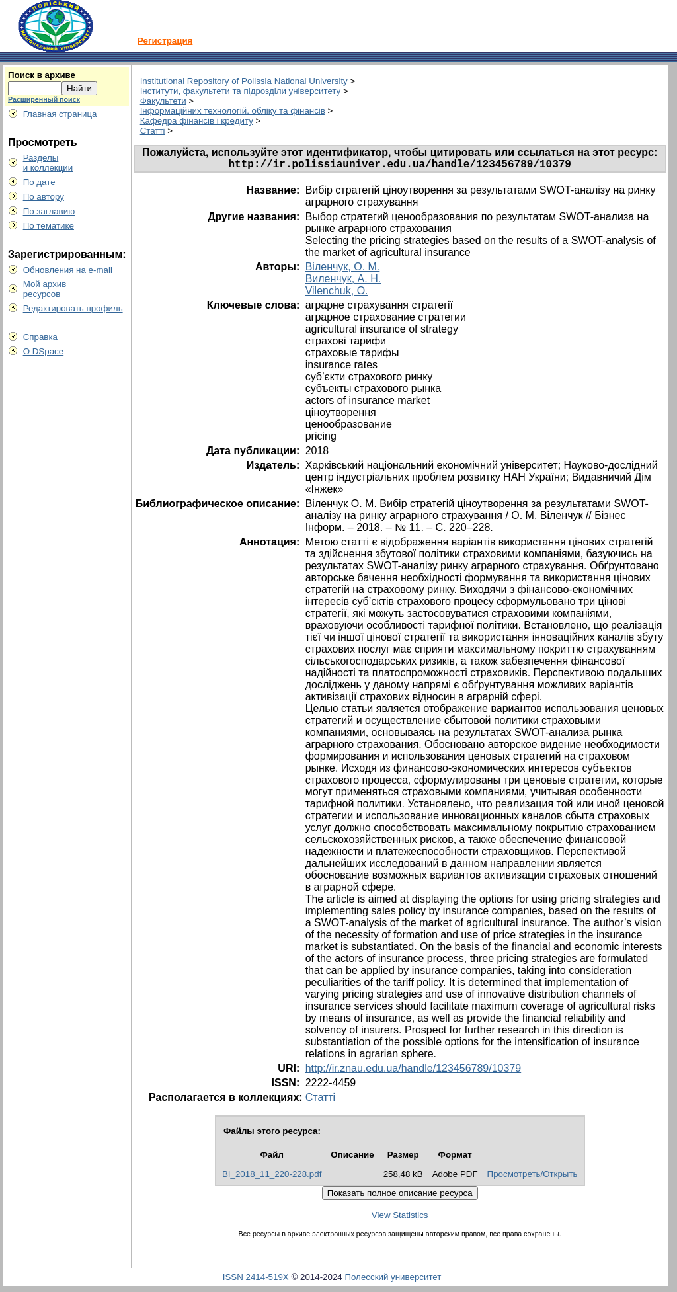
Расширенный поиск (44, 99)
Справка (40, 337)
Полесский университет (392, 1280)
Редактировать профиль (73, 308)
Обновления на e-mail (67, 270)
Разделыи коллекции (48, 163)
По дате (39, 182)
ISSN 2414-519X (256, 1280)
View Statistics (400, 1218)
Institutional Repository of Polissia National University (244, 81)
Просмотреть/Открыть (532, 1177)
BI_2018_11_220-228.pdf (271, 1177)
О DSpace (43, 351)
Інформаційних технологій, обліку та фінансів (232, 111)
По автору (43, 197)
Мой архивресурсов (45, 289)
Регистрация (165, 41)
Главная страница (60, 114)
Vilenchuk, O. (336, 293)
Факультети (163, 101)
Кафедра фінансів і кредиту (196, 121)
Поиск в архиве (41, 75)
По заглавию (49, 211)
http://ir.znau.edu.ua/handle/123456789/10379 (413, 1070)
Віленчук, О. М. (342, 269)
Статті (152, 131)
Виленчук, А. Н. (343, 281)
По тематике (48, 226)
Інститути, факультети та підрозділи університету (240, 91)
